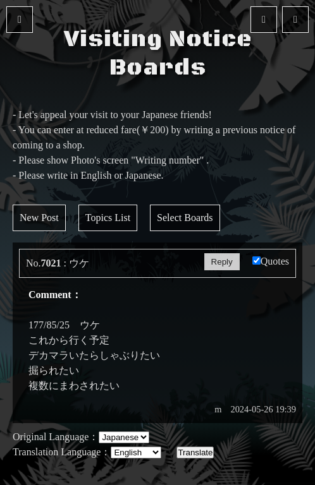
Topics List (107, 217)
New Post (39, 217)
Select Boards (185, 217)
